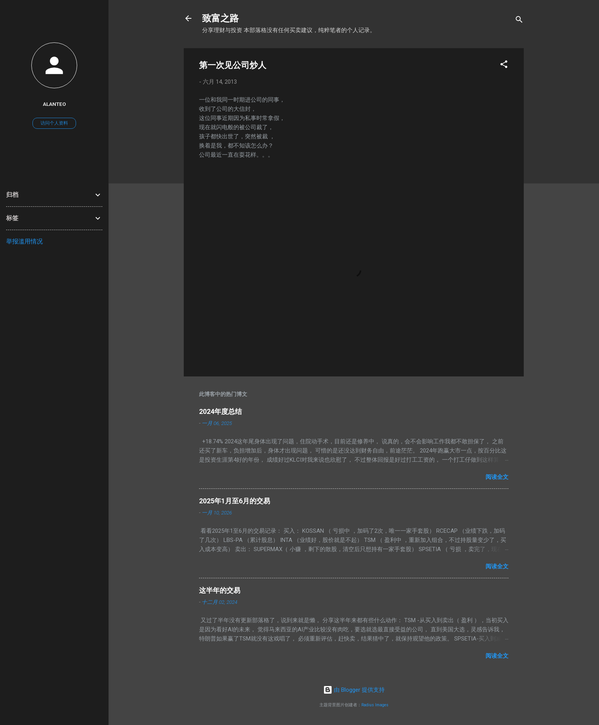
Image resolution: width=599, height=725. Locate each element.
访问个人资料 (54, 123)
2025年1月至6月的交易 (234, 501)
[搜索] (519, 20)
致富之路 (220, 18)
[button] (503, 65)
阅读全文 (497, 477)
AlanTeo (54, 104)
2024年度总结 (220, 411)
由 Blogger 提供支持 (354, 689)
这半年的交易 (219, 590)
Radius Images (375, 704)
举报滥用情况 (24, 241)
